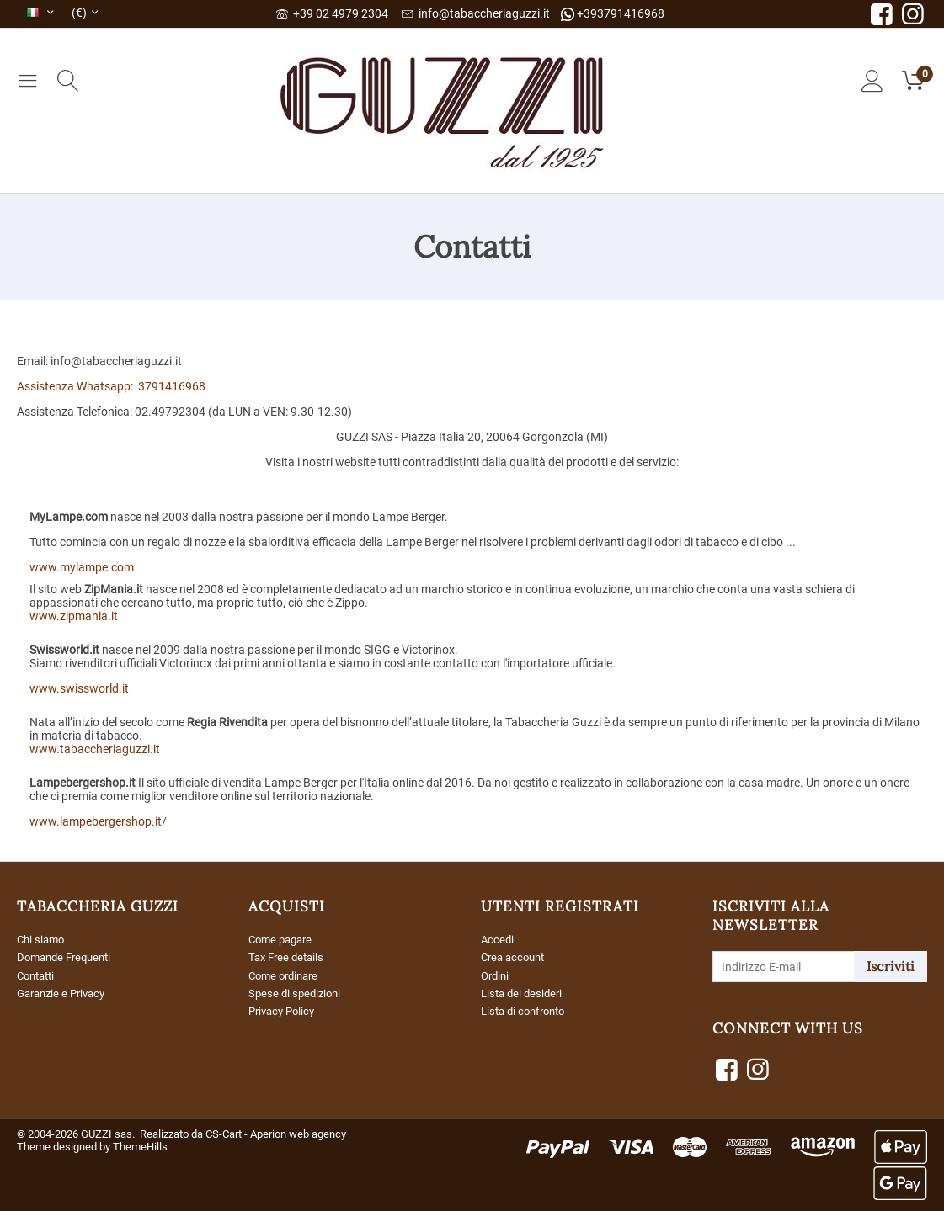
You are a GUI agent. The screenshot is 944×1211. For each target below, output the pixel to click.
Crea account (516, 957)
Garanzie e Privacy (65, 992)
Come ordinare (286, 974)
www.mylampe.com (81, 567)
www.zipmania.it (73, 616)
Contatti (38, 974)
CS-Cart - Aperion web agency (275, 1134)
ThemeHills (140, 1146)
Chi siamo (42, 939)
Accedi (498, 939)
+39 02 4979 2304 (332, 13)
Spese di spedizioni (297, 992)
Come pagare (283, 939)
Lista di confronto (527, 1009)
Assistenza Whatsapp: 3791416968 (111, 386)
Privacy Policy (284, 1009)
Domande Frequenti (68, 957)
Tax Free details (288, 957)
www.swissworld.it (79, 688)
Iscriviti (891, 966)
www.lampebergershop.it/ (98, 821)
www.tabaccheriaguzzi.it (94, 749)
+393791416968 (612, 14)
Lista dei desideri (524, 992)
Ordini (496, 974)
